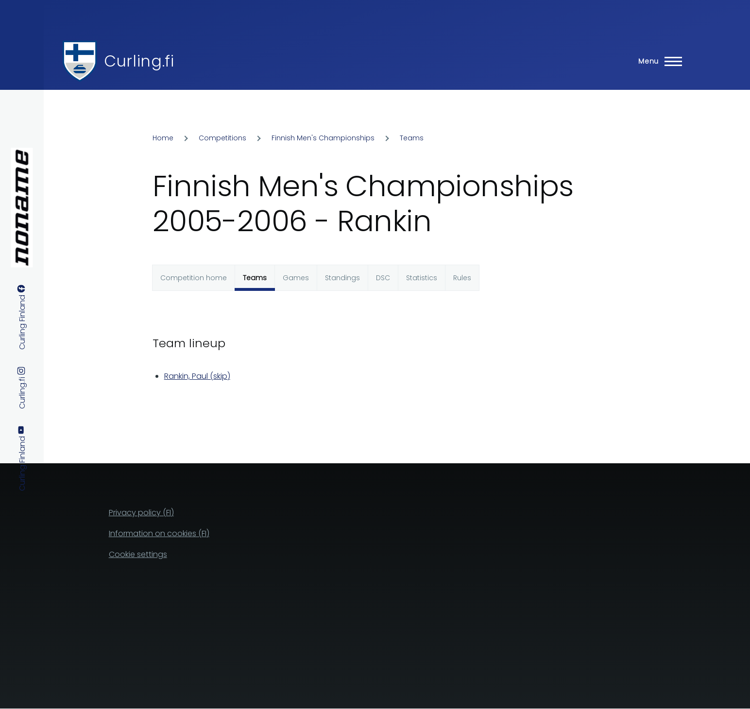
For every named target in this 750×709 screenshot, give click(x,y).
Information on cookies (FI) (159, 533)
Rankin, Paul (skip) (197, 376)
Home (163, 138)
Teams (412, 138)
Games (296, 278)
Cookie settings (138, 554)
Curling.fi (139, 61)
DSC (383, 278)
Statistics (421, 278)
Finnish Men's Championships (323, 138)
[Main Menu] (657, 61)
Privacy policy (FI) (141, 512)
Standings (342, 278)
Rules (462, 278)
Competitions (222, 138)
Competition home (193, 278)
